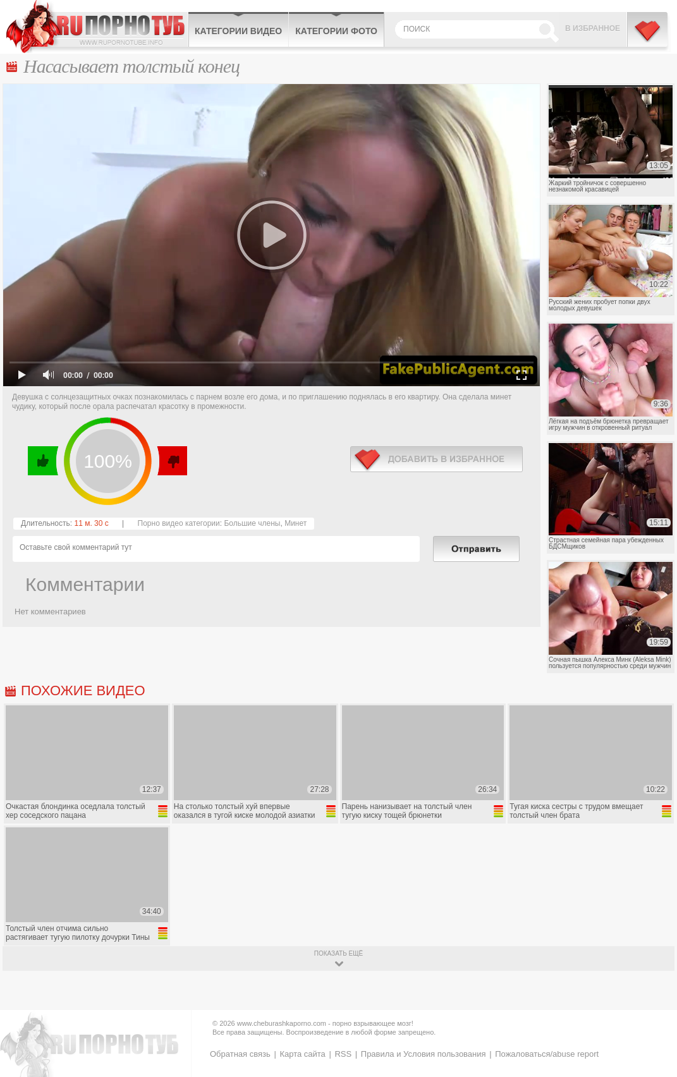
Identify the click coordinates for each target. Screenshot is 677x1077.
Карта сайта (302, 1054)
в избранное (436, 459)
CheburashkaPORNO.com (97, 26)
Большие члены (252, 523)
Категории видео (238, 31)
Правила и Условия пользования (423, 1054)
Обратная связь (240, 1054)
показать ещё (338, 953)
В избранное (592, 28)
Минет (295, 523)
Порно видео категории (179, 523)
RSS (342, 1054)
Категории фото (336, 31)
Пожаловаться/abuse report (547, 1054)
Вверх (653, 1012)
